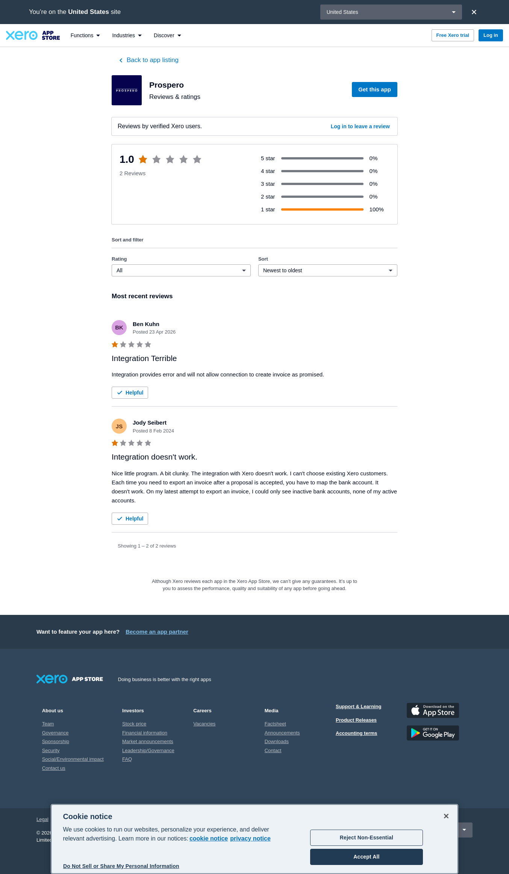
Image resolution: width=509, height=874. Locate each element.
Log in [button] (490, 35)
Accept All (366, 857)
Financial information (144, 733)
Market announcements (147, 741)
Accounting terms (356, 733)
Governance (55, 733)
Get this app (374, 89)
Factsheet (275, 724)
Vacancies (204, 724)
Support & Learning (358, 706)
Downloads (277, 741)
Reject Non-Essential (366, 838)
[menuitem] (85, 35)
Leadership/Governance (148, 750)
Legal (42, 819)
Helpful (129, 393)
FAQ (127, 759)
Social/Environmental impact (73, 759)
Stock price (134, 724)
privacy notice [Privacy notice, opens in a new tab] (250, 838)
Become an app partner (157, 631)
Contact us (53, 768)
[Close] (474, 12)
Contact (273, 750)
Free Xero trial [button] (452, 35)
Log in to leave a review (360, 126)
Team (48, 724)
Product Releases (356, 720)
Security (51, 750)
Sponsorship (55, 741)
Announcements (282, 733)
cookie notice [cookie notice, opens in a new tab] (208, 838)
